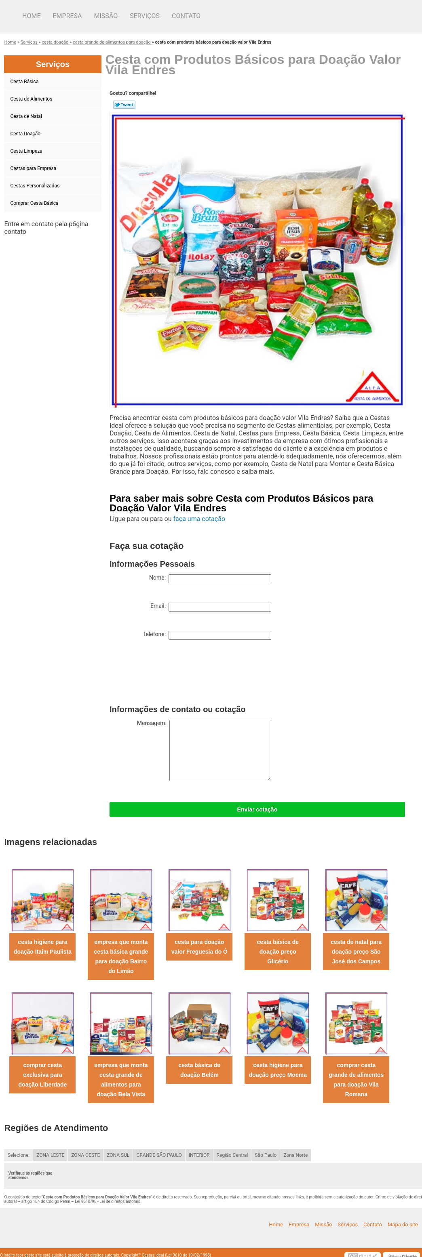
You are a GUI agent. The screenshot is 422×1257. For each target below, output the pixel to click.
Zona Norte (295, 1155)
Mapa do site (403, 1224)
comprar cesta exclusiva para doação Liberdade (43, 1075)
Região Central (232, 1155)
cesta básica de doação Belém (200, 1070)
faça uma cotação (199, 519)
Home (31, 16)
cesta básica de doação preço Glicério (278, 952)
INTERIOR (199, 1155)
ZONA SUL (118, 1155)
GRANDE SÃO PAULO (158, 1155)
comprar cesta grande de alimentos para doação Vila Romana (356, 1079)
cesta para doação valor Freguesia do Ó (199, 947)
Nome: (210, 578)
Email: (210, 607)
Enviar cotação (257, 809)
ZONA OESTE (85, 1155)
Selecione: (18, 1155)
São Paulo (265, 1155)
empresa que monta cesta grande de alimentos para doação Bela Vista (121, 1079)
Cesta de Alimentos (31, 99)
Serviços (145, 16)
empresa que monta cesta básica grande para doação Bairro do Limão (121, 956)
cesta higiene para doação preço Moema (278, 1070)
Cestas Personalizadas (35, 186)
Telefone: (207, 635)
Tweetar (124, 105)
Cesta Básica (25, 81)
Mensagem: (204, 750)
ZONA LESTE (50, 1155)
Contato (186, 16)
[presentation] (171, 674)
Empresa (67, 16)
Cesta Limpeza (26, 151)
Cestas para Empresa (33, 168)
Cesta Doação (26, 134)
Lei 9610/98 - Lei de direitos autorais (107, 1201)
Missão (106, 16)
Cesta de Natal (26, 116)
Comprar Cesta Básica (34, 203)
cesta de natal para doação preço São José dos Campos (356, 952)
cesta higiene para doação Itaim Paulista (43, 947)
